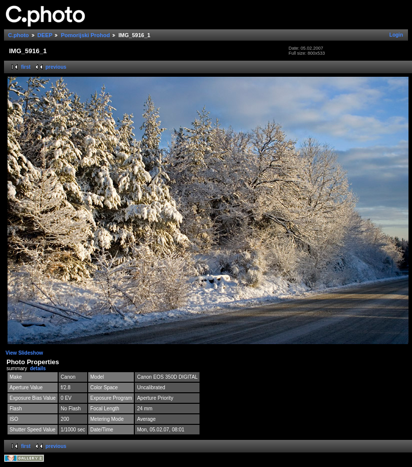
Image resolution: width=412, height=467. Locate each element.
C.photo (18, 35)
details (38, 368)
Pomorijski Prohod (85, 35)
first (26, 67)
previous (56, 67)
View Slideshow (24, 353)
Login (396, 35)
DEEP (45, 35)
